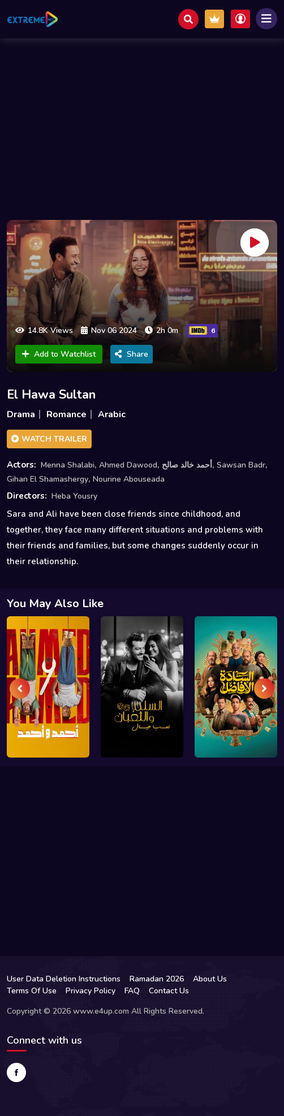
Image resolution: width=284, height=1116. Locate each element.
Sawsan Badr (241, 465)
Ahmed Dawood (128, 465)
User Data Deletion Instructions (64, 979)
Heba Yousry (74, 496)
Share (131, 354)
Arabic (112, 414)
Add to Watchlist (59, 354)
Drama (21, 414)
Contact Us (169, 990)
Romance (66, 414)
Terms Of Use (32, 990)
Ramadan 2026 (157, 979)
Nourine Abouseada (129, 479)
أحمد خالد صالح (187, 465)
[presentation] (20, 688)
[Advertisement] (142, 126)
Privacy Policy (90, 990)
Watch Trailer (49, 439)
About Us (210, 979)
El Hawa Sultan (51, 394)
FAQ (132, 990)
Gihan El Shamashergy (47, 479)
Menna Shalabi (67, 465)
